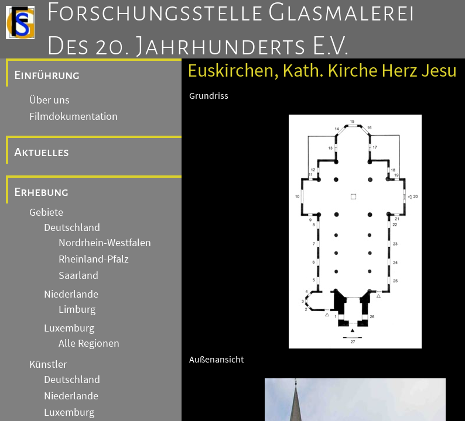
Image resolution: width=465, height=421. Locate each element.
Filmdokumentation (73, 116)
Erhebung (41, 191)
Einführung (47, 74)
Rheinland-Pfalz (94, 259)
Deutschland (72, 227)
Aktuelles (41, 152)
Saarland (78, 275)
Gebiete (46, 212)
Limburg (77, 309)
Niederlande (71, 294)
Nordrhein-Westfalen (105, 242)
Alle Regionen (89, 343)
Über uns (49, 100)
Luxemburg (69, 328)
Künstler (48, 364)
